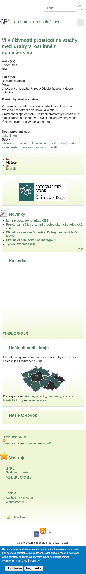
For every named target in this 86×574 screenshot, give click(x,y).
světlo (54, 147)
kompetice (39, 143)
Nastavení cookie (17, 472)
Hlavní (14, 437)
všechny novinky (35, 396)
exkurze (68, 396)
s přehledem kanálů (28, 443)
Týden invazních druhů (22, 244)
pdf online (10, 135)
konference (39, 400)
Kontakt (11, 493)
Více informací (30, 560)
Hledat (10, 467)
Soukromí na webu (18, 476)
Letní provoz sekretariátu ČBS (27, 220)
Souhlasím (14, 568)
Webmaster (15, 502)
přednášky (54, 396)
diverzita (9, 143)
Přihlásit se (17, 517)
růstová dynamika (35, 147)
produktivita (57, 143)
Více (80, 248)
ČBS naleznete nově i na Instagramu (31, 240)
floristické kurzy (13, 400)
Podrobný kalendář (15, 332)
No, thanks (33, 568)
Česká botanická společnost (33, 21)
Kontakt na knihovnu (19, 497)
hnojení (23, 143)
